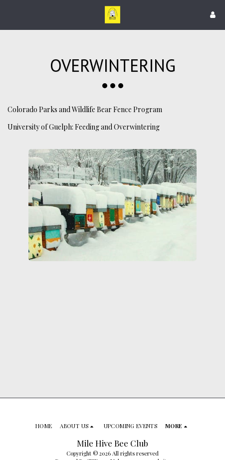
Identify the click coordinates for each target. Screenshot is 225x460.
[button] (10, 14)
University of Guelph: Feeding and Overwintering (83, 127)
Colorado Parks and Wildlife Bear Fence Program (84, 109)
